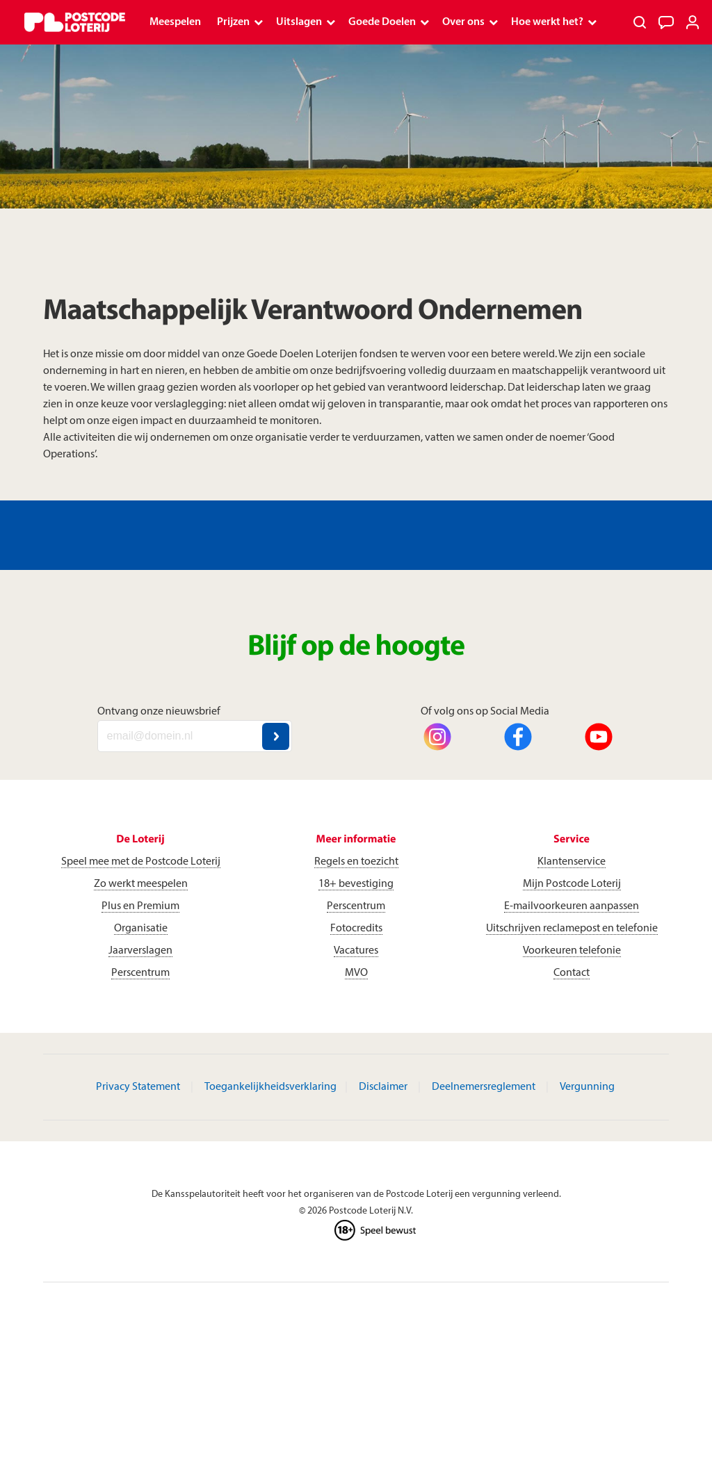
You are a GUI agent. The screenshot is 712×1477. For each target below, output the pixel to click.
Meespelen (175, 22)
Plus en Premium (140, 906)
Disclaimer (383, 1087)
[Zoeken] (640, 22)
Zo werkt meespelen (141, 884)
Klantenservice (571, 861)
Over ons (463, 22)
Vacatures (356, 950)
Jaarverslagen (140, 950)
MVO (356, 973)
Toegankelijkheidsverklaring (270, 1087)
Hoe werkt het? (547, 22)
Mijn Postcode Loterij (572, 884)
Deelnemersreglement (483, 1087)
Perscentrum (140, 973)
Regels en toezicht (356, 861)
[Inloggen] (692, 22)
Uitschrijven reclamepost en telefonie (572, 928)
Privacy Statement (138, 1087)
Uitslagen (299, 22)
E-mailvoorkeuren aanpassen (571, 906)
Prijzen (233, 22)
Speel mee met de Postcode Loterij (140, 861)
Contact (571, 973)
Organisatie (141, 928)
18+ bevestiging (356, 884)
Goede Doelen (382, 22)
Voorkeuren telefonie (572, 950)
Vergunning (587, 1087)
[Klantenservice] (666, 22)
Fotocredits (356, 928)
